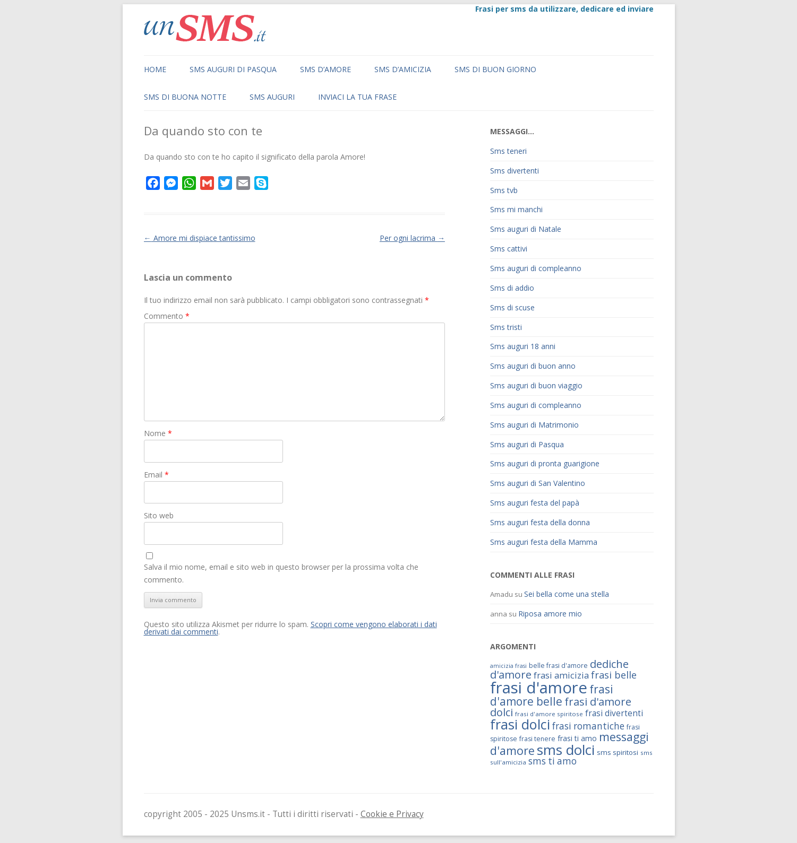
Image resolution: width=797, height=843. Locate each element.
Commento (167, 316)
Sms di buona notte (185, 97)
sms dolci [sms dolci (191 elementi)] (566, 749)
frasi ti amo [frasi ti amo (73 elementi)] (577, 738)
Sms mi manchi (516, 209)
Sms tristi (506, 327)
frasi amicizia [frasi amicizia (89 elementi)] (561, 675)
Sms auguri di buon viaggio (536, 385)
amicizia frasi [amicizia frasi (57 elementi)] (508, 666)
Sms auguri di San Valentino (537, 483)
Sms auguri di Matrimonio (534, 425)
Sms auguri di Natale (525, 229)
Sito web (159, 515)
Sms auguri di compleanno (535, 268)
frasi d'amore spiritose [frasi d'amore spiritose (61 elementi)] (549, 714)
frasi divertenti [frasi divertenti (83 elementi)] (614, 713)
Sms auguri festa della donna (540, 522)
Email (156, 475)
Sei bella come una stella (566, 594)
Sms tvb (504, 190)
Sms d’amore (325, 69)
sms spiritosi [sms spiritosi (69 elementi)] (617, 752)
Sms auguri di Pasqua (233, 69)
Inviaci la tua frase (357, 97)
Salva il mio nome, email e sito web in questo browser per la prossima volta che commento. (281, 573)
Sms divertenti (514, 171)
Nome (158, 433)
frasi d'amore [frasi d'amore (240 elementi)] (538, 687)
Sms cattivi (508, 249)
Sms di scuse (512, 307)
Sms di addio (512, 288)
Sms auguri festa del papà (534, 503)
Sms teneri (508, 151)
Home (155, 69)
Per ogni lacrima (412, 238)
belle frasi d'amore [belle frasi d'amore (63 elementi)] (558, 665)
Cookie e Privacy (392, 814)
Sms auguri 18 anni (522, 346)
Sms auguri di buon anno (533, 366)
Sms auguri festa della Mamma (543, 542)
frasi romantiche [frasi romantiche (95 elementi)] (588, 726)
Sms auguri (272, 97)
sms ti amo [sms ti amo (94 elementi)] (552, 761)
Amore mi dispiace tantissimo (199, 238)
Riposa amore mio (550, 614)
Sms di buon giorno (495, 69)
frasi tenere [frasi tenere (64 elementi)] (537, 738)
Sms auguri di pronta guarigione (544, 463)
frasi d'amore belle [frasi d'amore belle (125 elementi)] (551, 695)
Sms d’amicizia (402, 69)
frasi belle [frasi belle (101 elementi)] (614, 674)
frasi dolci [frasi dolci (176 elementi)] (520, 724)
